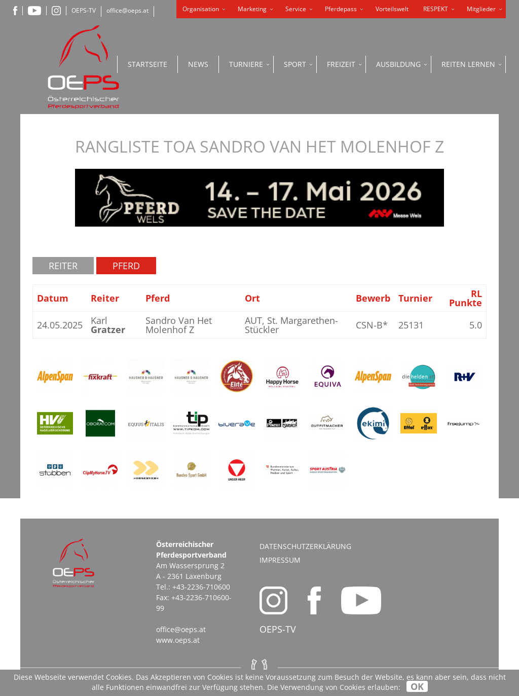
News (198, 64)
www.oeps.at (178, 640)
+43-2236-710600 (201, 587)
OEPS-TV (83, 10)
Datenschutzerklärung (305, 546)
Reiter (63, 266)
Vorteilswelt (392, 9)
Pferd (126, 266)
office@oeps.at (127, 10)
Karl (108, 325)
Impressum (280, 560)
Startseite (147, 64)
